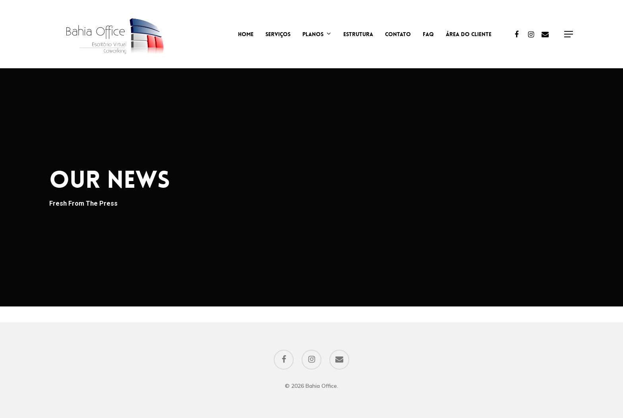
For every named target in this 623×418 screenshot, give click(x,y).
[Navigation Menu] (569, 34)
